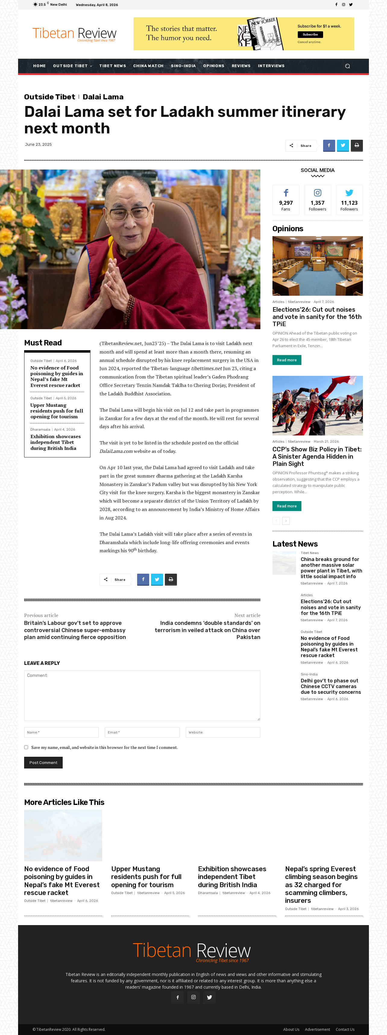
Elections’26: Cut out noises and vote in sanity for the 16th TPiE (317, 317)
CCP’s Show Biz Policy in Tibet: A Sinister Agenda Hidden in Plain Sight (317, 456)
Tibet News (310, 553)
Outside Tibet (49, 97)
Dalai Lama (103, 97)
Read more (287, 360)
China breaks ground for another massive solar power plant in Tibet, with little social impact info (331, 568)
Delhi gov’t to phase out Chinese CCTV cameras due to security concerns (331, 686)
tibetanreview (299, 302)
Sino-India (309, 674)
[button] (347, 66)
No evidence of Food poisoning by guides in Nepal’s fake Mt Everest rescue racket (56, 376)
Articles (278, 302)
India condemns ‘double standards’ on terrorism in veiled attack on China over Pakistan (207, 630)
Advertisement (317, 1029)
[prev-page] (276, 521)
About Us (291, 1029)
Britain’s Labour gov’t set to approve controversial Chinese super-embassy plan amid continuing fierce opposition (75, 630)
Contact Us (345, 1029)
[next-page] (286, 521)
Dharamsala (40, 429)
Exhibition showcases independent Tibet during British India (55, 442)
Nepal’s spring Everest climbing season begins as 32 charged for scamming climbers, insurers (321, 885)
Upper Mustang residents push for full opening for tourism (56, 411)
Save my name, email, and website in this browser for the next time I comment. (104, 747)
